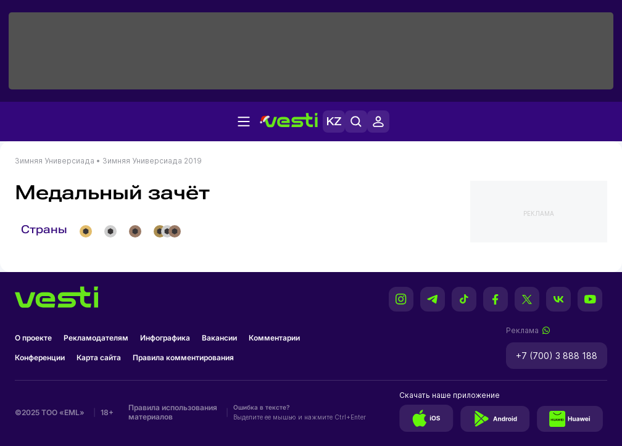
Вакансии (219, 337)
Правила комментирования (183, 357)
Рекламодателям (96, 337)
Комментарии (274, 337)
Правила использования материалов (172, 412)
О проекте (33, 337)
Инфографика (165, 337)
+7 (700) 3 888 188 (556, 355)
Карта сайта (99, 357)
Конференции (40, 357)
